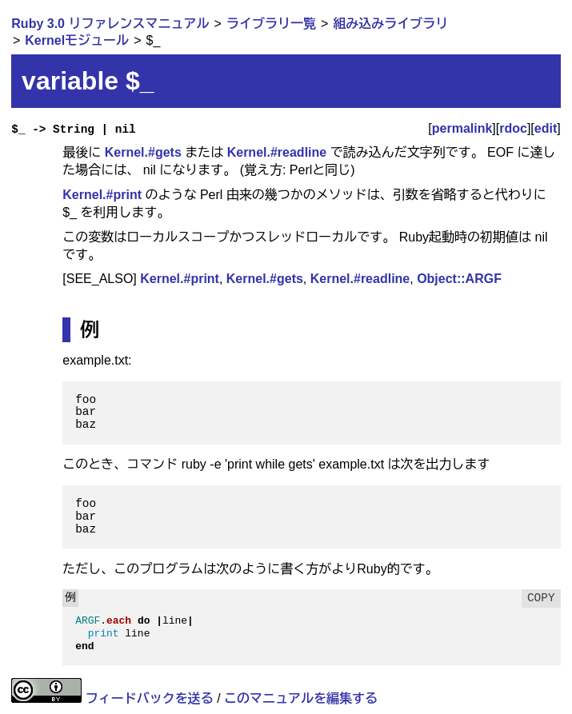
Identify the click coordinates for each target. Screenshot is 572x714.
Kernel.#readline (277, 152)
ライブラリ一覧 (271, 23)
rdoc (513, 128)
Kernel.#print (102, 194)
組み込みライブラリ (390, 23)
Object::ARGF (459, 278)
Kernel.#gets (143, 152)
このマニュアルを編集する (301, 698)
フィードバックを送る (150, 698)
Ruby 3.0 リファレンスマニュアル (110, 23)
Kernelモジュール (77, 40)
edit (545, 128)
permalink (462, 128)
